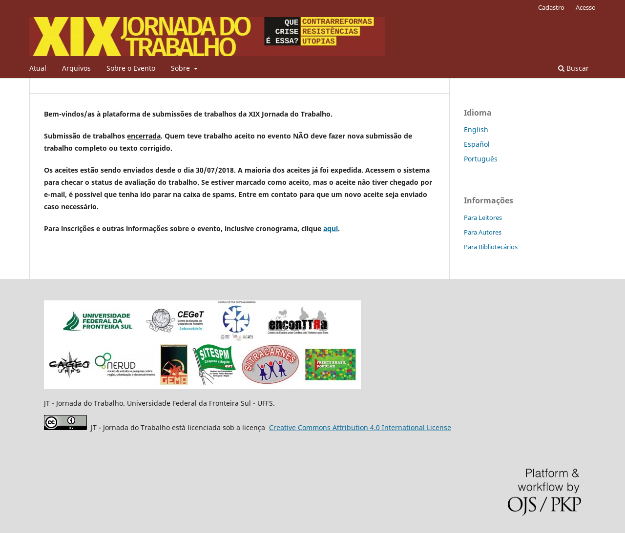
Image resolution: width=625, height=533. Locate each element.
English (476, 129)
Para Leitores (483, 217)
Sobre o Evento (130, 68)
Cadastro (551, 7)
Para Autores (482, 232)
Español (477, 144)
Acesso (586, 7)
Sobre (181, 68)
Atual (37, 68)
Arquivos (76, 68)
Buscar (573, 68)
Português (481, 158)
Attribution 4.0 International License (360, 427)
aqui (330, 228)
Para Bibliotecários (491, 246)
